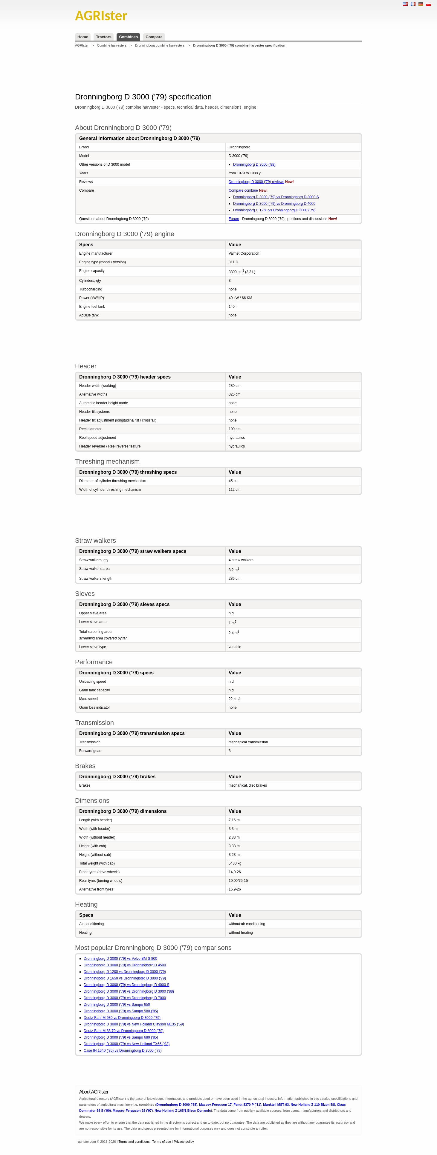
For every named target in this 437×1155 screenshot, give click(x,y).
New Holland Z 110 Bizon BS (313, 1104)
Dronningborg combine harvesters (160, 45)
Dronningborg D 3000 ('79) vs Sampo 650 (117, 1004)
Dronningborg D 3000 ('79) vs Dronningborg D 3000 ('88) (129, 991)
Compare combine (243, 190)
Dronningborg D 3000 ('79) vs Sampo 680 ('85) (121, 1037)
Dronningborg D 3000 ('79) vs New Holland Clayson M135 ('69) (134, 1024)
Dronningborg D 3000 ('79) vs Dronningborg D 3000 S (276, 197)
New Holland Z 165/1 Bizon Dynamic (183, 1110)
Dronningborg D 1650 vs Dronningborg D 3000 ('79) (125, 978)
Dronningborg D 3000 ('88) (254, 164)
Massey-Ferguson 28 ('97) (133, 1110)
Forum (234, 219)
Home (82, 37)
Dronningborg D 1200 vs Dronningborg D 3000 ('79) (125, 972)
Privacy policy (184, 1141)
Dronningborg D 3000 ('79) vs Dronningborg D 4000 (274, 204)
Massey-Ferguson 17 (215, 1104)
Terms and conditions (134, 1141)
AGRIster (81, 45)
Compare (154, 37)
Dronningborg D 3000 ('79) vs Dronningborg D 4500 (125, 965)
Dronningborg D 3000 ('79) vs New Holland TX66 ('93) (126, 1044)
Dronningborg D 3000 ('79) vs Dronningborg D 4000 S (126, 985)
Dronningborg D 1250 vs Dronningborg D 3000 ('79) (274, 210)
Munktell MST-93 (276, 1104)
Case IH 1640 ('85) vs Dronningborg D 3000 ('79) (123, 1050)
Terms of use (161, 1141)
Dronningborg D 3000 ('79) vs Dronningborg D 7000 (125, 998)
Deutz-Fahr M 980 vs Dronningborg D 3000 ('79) (122, 1018)
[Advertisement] (218, 69)
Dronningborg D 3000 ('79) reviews (256, 182)
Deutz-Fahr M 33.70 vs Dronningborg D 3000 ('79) (124, 1031)
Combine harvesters (111, 45)
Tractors (103, 37)
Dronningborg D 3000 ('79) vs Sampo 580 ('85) (121, 1011)
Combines (128, 37)
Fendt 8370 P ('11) (247, 1104)
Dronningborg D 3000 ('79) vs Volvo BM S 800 (120, 958)
